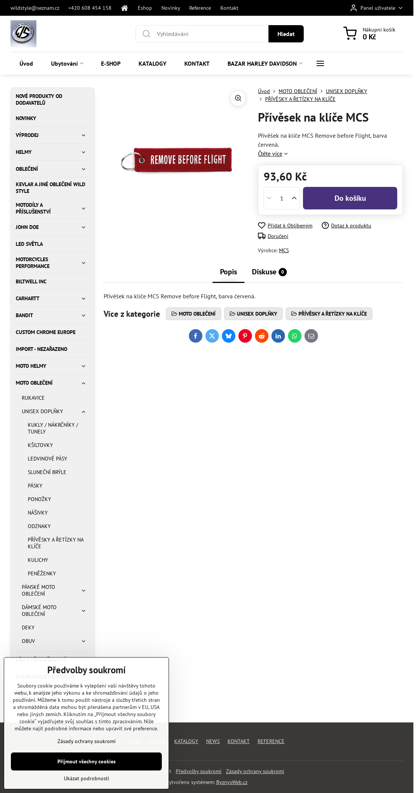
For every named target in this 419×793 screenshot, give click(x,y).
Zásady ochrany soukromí (255, 771)
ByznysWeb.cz (231, 782)
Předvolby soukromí (199, 771)
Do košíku (350, 198)
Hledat (286, 34)
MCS (284, 250)
